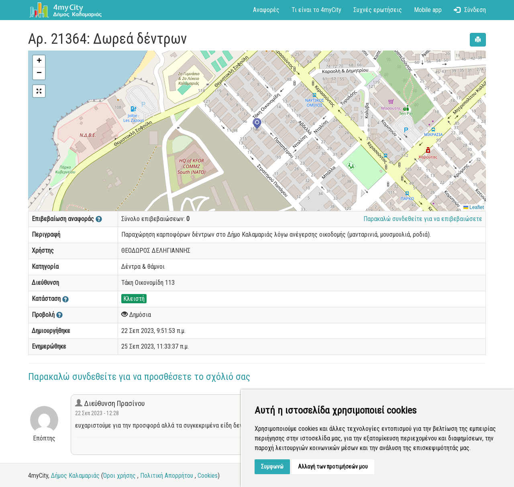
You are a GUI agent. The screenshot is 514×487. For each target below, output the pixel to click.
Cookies (208, 475)
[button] (257, 124)
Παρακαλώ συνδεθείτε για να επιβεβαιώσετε (422, 219)
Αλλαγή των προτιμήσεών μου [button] (333, 466)
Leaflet (473, 207)
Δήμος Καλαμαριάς (75, 475)
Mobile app (428, 10)
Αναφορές (266, 10)
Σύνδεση (470, 10)
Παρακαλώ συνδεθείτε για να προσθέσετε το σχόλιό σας (139, 376)
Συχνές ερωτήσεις (377, 10)
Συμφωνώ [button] (272, 466)
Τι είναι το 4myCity (316, 10)
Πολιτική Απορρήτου (166, 475)
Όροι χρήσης (119, 475)
